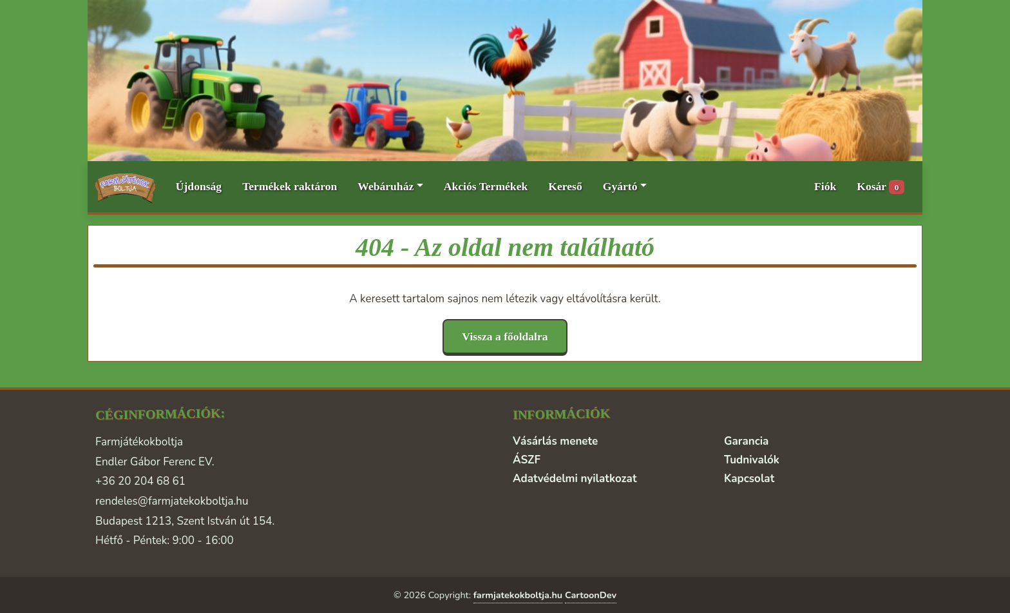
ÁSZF (526, 459)
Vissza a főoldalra (505, 336)
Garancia (746, 441)
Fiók (825, 186)
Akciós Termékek (486, 186)
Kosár (880, 187)
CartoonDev (590, 595)
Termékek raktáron (289, 186)
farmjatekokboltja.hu (518, 595)
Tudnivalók (751, 459)
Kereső (565, 186)
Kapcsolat (749, 478)
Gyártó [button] (620, 186)
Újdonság (199, 186)
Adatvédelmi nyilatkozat (574, 478)
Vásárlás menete (555, 441)
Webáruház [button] (385, 186)
